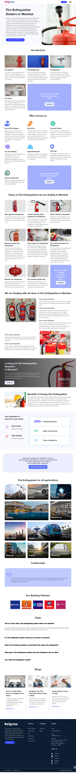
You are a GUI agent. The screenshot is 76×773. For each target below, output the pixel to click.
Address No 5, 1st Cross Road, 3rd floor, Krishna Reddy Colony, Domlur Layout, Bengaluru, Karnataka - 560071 (59, 742)
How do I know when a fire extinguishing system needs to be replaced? (29, 623)
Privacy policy (8, 770)
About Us (42, 728)
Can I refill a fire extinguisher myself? (18, 660)
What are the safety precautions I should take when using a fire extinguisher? (31, 645)
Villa (29, 733)
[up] (75, 767)
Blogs (41, 731)
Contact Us (64, 2)
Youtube (56, 756)
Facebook (56, 758)
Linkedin (56, 753)
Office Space (31, 741)
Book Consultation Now (15, 40)
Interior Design (31, 728)
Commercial (31, 738)
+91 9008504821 (55, 731)
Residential (31, 731)
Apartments (31, 736)
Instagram (56, 760)
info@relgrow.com (55, 735)
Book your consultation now (38, 467)
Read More (9, 708)
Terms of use (16, 770)
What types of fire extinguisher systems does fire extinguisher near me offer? (31, 652)
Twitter (56, 763)
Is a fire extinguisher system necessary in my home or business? (27, 638)
